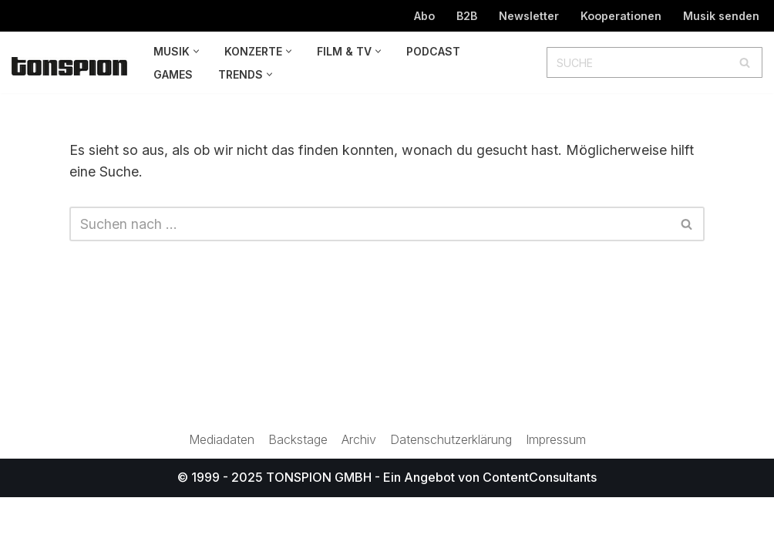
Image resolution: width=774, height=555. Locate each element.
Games (173, 74)
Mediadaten (220, 497)
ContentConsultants (540, 535)
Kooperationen (620, 15)
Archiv (359, 497)
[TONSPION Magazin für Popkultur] (69, 66)
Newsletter (529, 15)
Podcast (433, 51)
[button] (196, 51)
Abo (422, 15)
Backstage (298, 497)
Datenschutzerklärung (451, 497)
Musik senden (721, 15)
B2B (466, 15)
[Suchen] (637, 62)
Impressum (558, 497)
